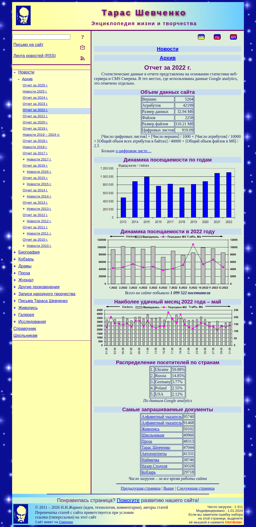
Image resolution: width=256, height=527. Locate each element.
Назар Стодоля (154, 466)
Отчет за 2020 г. (35, 127)
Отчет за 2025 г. (35, 87)
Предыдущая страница (140, 488)
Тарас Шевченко (155, 447)
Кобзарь (26, 276)
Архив (27, 80)
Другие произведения (38, 307)
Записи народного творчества (46, 314)
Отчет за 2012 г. (35, 228)
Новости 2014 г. (39, 208)
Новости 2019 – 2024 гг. (41, 141)
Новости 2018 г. (35, 154)
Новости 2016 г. (39, 181)
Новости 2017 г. (39, 167)
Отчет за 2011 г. (35, 241)
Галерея (26, 338)
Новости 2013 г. (39, 221)
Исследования (32, 345)
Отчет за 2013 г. (35, 214)
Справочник (24, 353)
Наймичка (150, 460)
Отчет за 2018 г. (35, 147)
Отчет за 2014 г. (35, 201)
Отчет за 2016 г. (35, 174)
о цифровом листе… (133, 151)
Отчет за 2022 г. (35, 114)
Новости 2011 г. (39, 248)
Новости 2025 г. (35, 94)
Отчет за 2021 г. (35, 121)
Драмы (24, 284)
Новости (26, 73)
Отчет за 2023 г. (35, 107)
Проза (24, 291)
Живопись (28, 330)
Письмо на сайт (28, 44)
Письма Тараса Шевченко (43, 322)
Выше (168, 488)
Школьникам (25, 361)
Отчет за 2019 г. (35, 134)
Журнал (25, 299)
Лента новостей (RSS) (34, 55)
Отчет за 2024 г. (35, 101)
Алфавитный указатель (161, 416)
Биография (29, 268)
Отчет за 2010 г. (35, 254)
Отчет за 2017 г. (35, 161)
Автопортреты (154, 453)
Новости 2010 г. (39, 261)
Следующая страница (196, 488)
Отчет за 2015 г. (35, 188)
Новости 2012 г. (39, 234)
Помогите (128, 500)
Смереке (66, 522)
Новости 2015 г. (39, 194)
